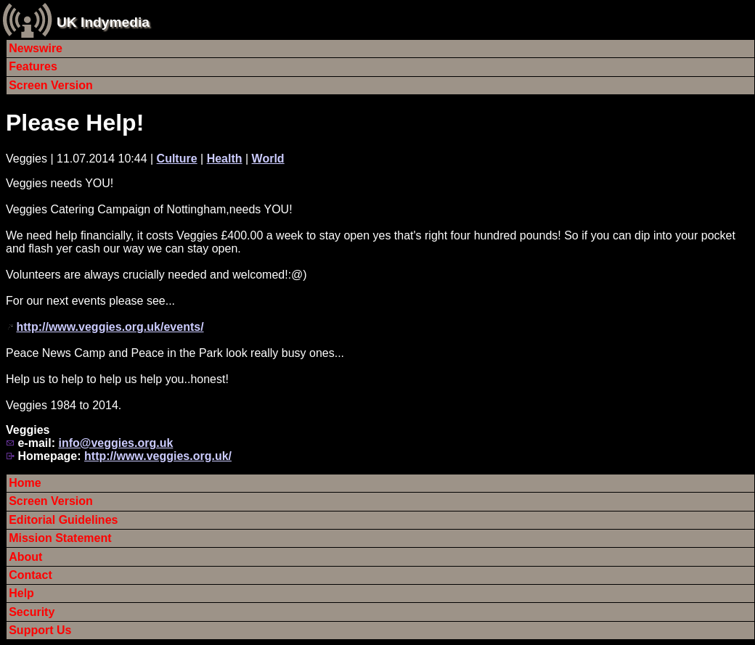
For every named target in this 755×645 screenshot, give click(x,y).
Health (224, 158)
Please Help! (75, 123)
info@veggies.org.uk (115, 443)
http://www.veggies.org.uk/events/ (109, 327)
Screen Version (51, 85)
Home (25, 483)
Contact (30, 575)
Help (21, 593)
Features (33, 66)
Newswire (35, 48)
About (25, 557)
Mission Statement (60, 538)
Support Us (40, 630)
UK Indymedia (103, 22)
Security (31, 612)
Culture (177, 158)
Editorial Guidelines (63, 520)
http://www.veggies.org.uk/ (158, 456)
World (268, 158)
